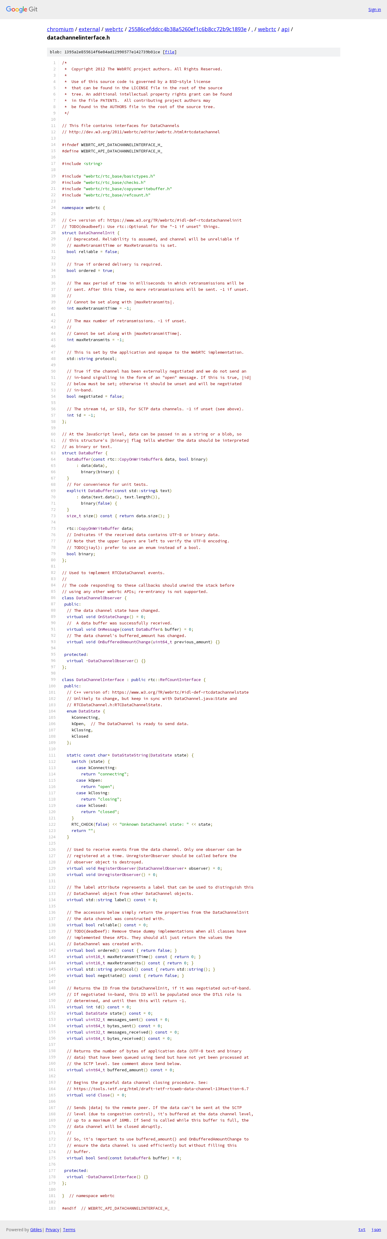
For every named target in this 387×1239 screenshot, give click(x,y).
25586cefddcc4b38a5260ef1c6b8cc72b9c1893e (187, 29)
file (169, 52)
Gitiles (36, 1229)
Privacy (52, 1229)
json (376, 1229)
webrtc (114, 29)
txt (361, 1229)
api (285, 29)
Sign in (374, 9)
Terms (69, 1229)
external (89, 29)
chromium (60, 29)
